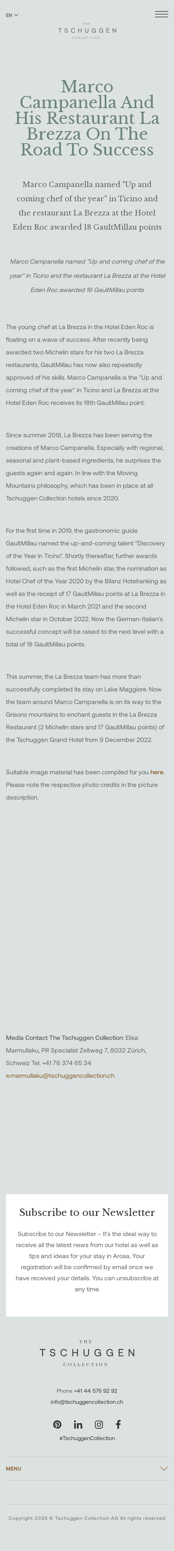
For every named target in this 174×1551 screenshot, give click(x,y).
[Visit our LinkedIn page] (78, 1424)
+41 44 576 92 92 (95, 1390)
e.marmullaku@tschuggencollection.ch (60, 1075)
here (156, 772)
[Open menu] (161, 15)
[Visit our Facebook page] (118, 1424)
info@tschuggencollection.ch (87, 1401)
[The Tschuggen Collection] (87, 27)
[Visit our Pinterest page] (57, 1424)
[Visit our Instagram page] (99, 1424)
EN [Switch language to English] (12, 15)
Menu (14, 1468)
